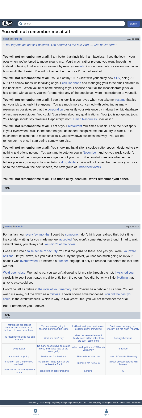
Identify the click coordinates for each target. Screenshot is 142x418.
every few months (37, 234)
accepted (65, 239)
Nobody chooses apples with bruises (123, 363)
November (90, 152)
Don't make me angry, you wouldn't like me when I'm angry (123, 327)
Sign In (133, 23)
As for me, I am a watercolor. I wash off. (19, 363)
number (63, 261)
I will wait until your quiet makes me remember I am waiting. (88, 327)
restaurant (75, 126)
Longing (88, 371)
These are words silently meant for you (19, 371)
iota (81, 66)
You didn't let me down (59, 244)
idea (6, 39)
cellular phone (71, 83)
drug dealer (69, 162)
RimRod (18, 39)
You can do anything (19, 356)
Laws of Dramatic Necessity (123, 356)
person (7, 226)
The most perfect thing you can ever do (19, 338)
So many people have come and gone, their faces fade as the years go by (53, 349)
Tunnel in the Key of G (88, 363)
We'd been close (14, 272)
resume (120, 99)
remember (123, 348)
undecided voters (89, 167)
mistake (55, 294)
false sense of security (42, 251)
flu (123, 371)
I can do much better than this (54, 371)
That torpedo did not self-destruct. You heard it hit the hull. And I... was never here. (59, 45)
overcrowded (29, 261)
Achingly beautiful (123, 338)
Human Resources (84, 119)
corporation (55, 109)
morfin (19, 226)
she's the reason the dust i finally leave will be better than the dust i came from (88, 338)
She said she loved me (88, 356)
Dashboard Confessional (53, 356)
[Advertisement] (71, 9)
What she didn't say (54, 338)
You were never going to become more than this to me (53, 327)
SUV (117, 78)
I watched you (124, 272)
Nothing (122, 277)
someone (71, 234)
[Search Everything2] (71, 23)
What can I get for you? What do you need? (88, 348)
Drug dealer (19, 348)
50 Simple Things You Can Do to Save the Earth (53, 363)
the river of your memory (54, 289)
